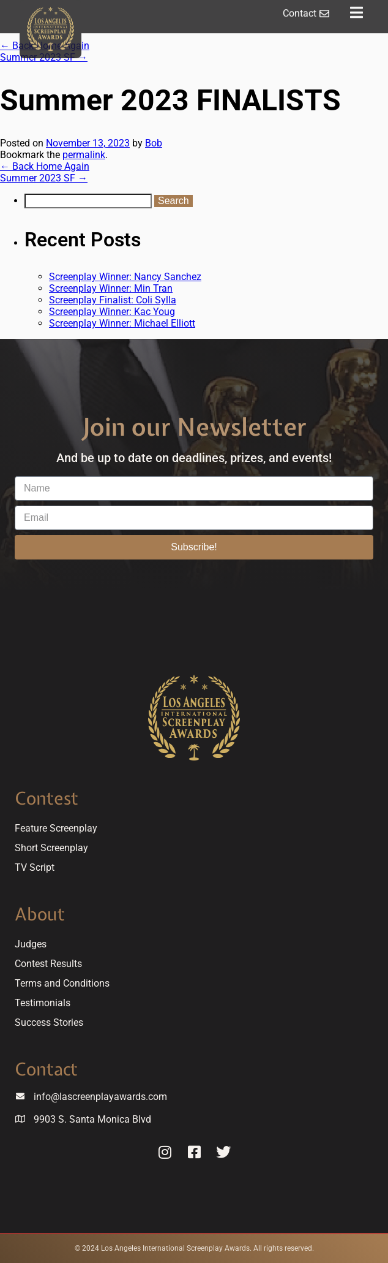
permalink (83, 155)
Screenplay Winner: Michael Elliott (122, 323)
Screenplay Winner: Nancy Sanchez (125, 277)
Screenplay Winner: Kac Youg (112, 311)
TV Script (34, 867)
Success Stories (49, 1022)
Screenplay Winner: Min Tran (111, 288)
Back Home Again (44, 166)
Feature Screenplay (56, 828)
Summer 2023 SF (44, 57)
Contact (46, 1069)
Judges (31, 944)
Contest (46, 798)
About (40, 914)
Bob (153, 143)
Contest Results (48, 963)
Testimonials (42, 1003)
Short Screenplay (51, 848)
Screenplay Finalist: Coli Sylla (112, 300)
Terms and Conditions (62, 983)
